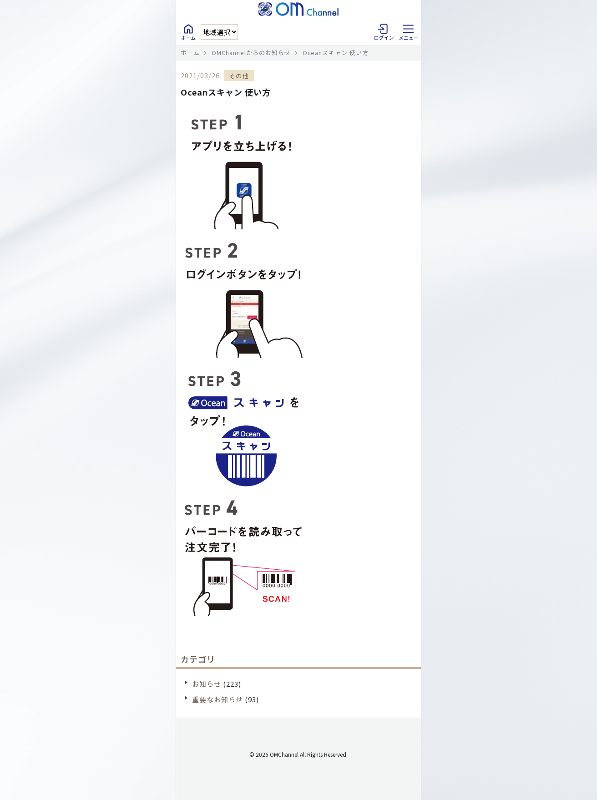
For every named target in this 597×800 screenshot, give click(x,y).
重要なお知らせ (217, 699)
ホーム (190, 53)
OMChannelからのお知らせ (251, 53)
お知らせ (206, 684)
